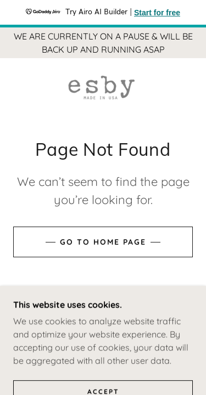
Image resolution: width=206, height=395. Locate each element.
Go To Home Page (103, 242)
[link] (103, 87)
